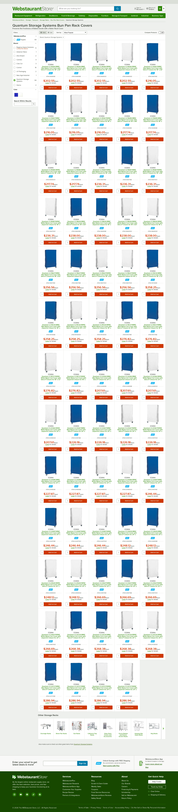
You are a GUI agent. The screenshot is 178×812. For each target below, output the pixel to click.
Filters (16, 32)
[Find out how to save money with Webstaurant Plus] (51, 73)
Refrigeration (40, 16)
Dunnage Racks (46, 733)
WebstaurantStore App (71, 786)
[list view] (50, 32)
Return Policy (127, 798)
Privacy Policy (96, 808)
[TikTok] (33, 794)
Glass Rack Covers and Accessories (108, 735)
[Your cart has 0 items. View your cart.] (162, 8)
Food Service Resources (100, 792)
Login (47, 83)
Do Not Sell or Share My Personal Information (148, 808)
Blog (93, 781)
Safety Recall (96, 798)
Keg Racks (154, 733)
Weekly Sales (96, 786)
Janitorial (134, 16)
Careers (125, 786)
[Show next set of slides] (163, 728)
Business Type (157, 16)
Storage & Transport (119, 16)
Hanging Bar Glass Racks (139, 734)
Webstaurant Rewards (71, 784)
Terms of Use (108, 808)
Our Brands (126, 784)
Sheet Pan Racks (61, 733)
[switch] (161, 32)
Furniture (104, 16)
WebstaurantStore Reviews (101, 795)
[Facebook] (27, 794)
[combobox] (85, 8)
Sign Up (82, 763)
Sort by (59, 32)
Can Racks (76, 733)
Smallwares (53, 16)
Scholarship (126, 792)
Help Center (157, 782)
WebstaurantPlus (69, 781)
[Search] (34, 104)
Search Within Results (22, 101)
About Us (125, 781)
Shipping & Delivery (157, 795)
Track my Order (157, 787)
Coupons (94, 789)
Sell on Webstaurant (129, 795)
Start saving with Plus (111, 766)
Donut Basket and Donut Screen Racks (123, 735)
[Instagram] (14, 794)
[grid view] (43, 32)
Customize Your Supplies (72, 789)
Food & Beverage (68, 16)
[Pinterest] (40, 794)
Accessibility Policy (122, 808)
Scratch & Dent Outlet (99, 784)
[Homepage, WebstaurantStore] (33, 9)
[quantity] (42, 88)
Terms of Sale (83, 808)
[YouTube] (21, 794)
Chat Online (154, 791)
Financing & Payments (130, 789)
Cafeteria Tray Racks (92, 734)
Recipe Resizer (68, 792)
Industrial (144, 16)
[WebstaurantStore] (32, 777)
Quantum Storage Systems (83, 744)
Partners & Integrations (71, 795)
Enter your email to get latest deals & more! (24, 763)
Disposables (93, 16)
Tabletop (81, 16)
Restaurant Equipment (23, 16)
